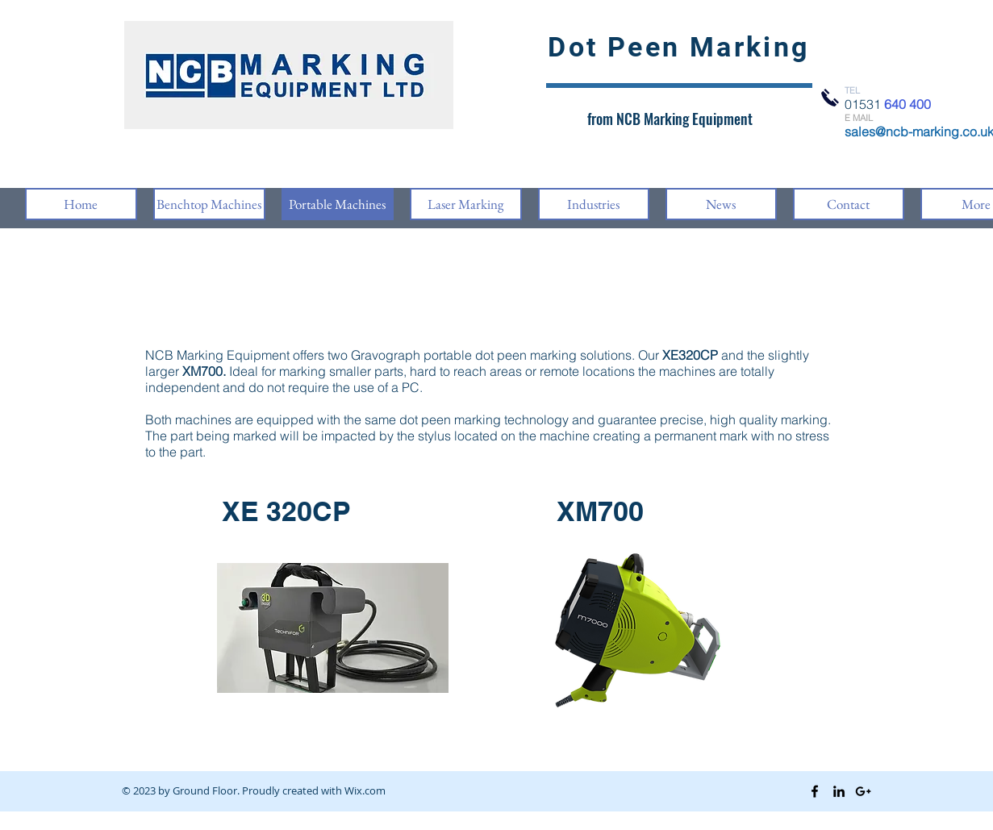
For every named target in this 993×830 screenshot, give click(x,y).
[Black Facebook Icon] (815, 791)
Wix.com (365, 790)
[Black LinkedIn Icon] (839, 791)
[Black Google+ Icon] (863, 791)
